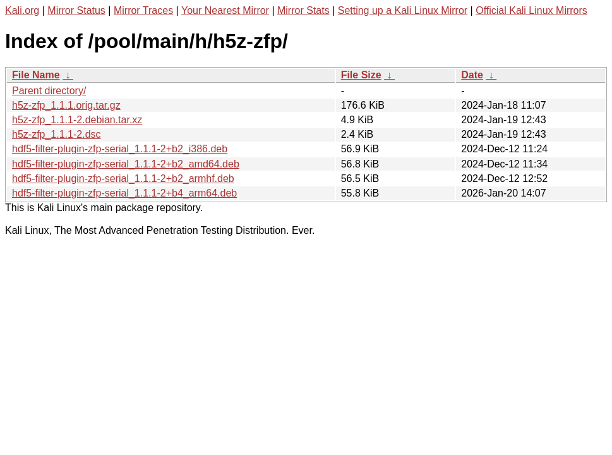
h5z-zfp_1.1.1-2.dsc (56, 134)
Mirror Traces (143, 10)
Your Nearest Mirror (225, 10)
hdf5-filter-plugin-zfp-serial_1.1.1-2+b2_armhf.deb (123, 178)
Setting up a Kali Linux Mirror (402, 10)
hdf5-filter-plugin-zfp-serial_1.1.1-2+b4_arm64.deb (124, 193)
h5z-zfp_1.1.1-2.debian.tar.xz (77, 119)
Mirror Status (76, 10)
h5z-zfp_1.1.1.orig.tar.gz (66, 105)
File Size (361, 75)
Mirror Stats (303, 10)
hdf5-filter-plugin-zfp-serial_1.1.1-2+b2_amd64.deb (125, 164)
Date (472, 75)
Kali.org (22, 10)
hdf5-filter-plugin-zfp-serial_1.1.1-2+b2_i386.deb (119, 148)
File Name (36, 75)
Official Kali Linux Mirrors (531, 10)
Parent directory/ (49, 90)
